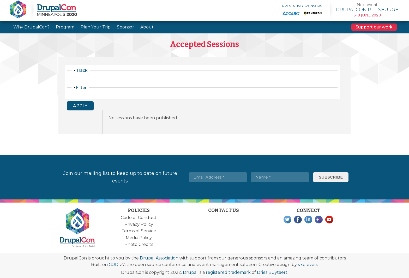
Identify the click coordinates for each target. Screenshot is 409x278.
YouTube (329, 219)
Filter (81, 87)
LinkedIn (308, 219)
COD (113, 264)
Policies (139, 210)
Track (82, 70)
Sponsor (125, 27)
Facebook (298, 219)
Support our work (374, 27)
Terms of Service (139, 230)
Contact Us (223, 210)
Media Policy (139, 237)
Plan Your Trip (96, 27)
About (147, 27)
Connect (308, 210)
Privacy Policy (138, 224)
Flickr (319, 219)
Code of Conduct (139, 217)
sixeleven (307, 264)
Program (65, 27)
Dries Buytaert (272, 272)
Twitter (287, 219)
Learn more (367, 9)
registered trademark (228, 272)
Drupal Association (159, 258)
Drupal (190, 272)
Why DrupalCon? (31, 27)
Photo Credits (138, 244)
